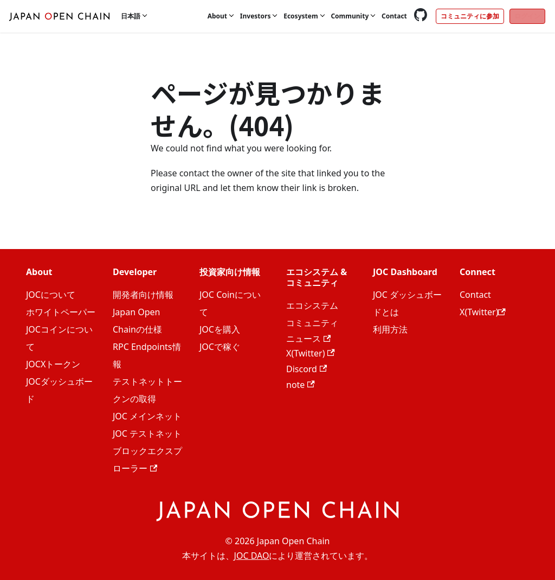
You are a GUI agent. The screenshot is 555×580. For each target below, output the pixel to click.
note (300, 385)
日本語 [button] (130, 16)
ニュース (308, 339)
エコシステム (312, 305)
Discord (306, 369)
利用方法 (390, 329)
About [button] (217, 16)
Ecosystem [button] (300, 16)
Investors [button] (255, 16)
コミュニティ (312, 323)
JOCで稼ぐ (219, 347)
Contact (394, 16)
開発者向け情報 (143, 295)
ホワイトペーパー (60, 312)
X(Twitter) (310, 353)
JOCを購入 (219, 329)
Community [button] (350, 16)
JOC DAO (251, 556)
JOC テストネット (147, 433)
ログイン (527, 16)
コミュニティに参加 (470, 16)
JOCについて (50, 295)
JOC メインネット (147, 416)
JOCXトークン (53, 364)
